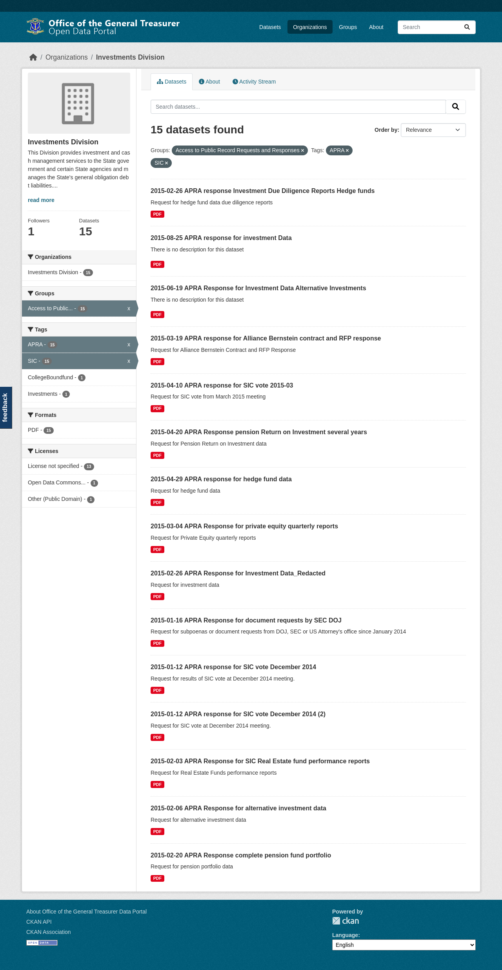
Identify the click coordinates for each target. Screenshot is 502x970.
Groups (348, 27)
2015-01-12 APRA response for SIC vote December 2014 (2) (238, 714)
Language (345, 935)
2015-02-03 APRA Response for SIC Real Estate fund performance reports (260, 761)
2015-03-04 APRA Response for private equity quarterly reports (244, 526)
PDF (157, 214)
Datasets (270, 27)
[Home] (33, 57)
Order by (386, 130)
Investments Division (130, 57)
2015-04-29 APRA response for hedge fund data (221, 479)
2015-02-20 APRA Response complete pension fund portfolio (241, 855)
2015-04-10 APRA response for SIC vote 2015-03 (222, 385)
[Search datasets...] (437, 27)
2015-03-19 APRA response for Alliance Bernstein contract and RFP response (266, 338)
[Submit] (467, 27)
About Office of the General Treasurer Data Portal (86, 911)
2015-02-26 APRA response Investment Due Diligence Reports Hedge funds (263, 190)
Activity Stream (254, 81)
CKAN (345, 921)
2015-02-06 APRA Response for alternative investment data (238, 808)
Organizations (310, 27)
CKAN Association (48, 932)
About (376, 27)
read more (41, 200)
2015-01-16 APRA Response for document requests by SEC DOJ (246, 620)
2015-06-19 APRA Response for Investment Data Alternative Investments (258, 288)
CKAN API (39, 922)
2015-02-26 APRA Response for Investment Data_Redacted (238, 573)
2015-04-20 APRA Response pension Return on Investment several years (259, 432)
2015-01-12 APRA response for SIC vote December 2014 (233, 667)
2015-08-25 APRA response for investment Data (221, 238)
